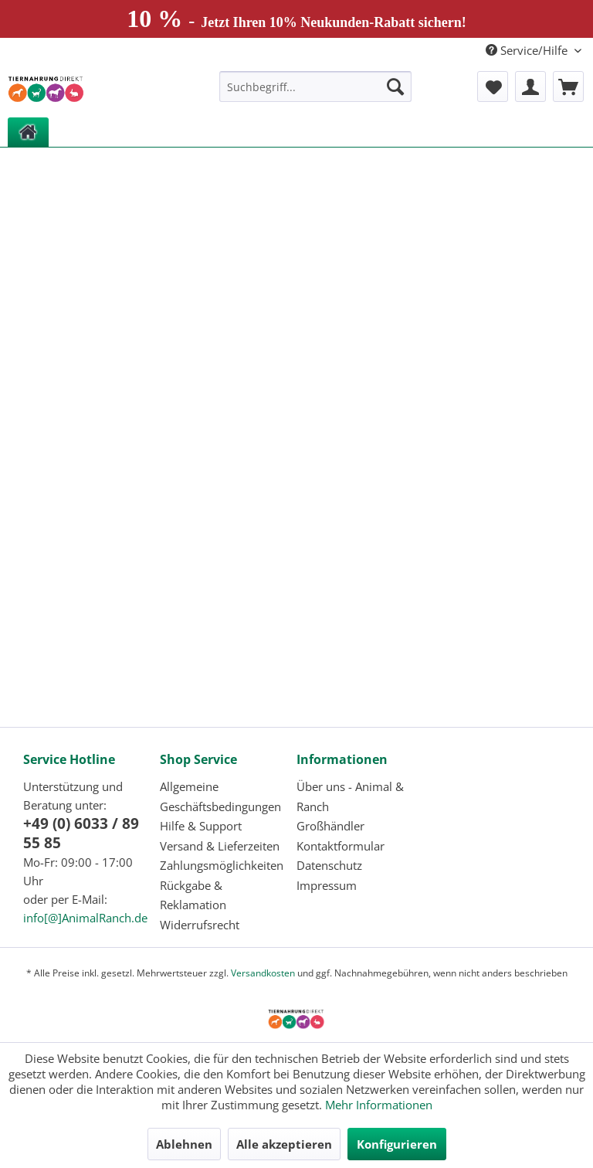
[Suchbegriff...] (315, 86)
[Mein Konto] (530, 86)
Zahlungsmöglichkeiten (221, 865)
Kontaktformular (340, 846)
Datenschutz (329, 865)
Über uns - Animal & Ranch (350, 796)
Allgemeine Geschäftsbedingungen (220, 796)
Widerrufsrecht (199, 924)
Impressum (326, 885)
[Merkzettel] (492, 86)
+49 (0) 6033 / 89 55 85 (81, 833)
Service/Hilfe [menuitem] (528, 50)
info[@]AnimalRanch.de (85, 917)
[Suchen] (395, 86)
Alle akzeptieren (284, 1144)
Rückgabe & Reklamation (193, 895)
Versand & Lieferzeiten (220, 846)
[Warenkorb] (568, 86)
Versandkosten (263, 973)
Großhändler (330, 826)
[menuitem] (315, 86)
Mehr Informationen (378, 1104)
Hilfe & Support (201, 826)
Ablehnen (184, 1144)
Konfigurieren (397, 1144)
